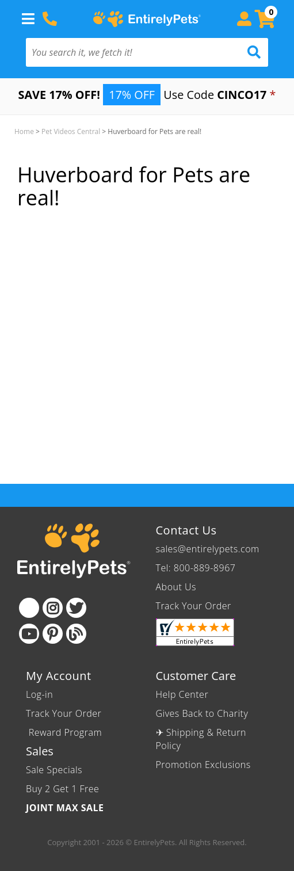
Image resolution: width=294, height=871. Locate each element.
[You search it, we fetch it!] (129, 52)
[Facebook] (29, 608)
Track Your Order (193, 605)
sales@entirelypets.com (207, 549)
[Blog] (76, 634)
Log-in (39, 694)
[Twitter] (76, 608)
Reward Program (65, 732)
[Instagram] (53, 608)
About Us (176, 586)
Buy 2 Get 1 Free (62, 788)
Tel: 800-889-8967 (196, 567)
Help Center (182, 694)
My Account (58, 675)
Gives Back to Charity (202, 713)
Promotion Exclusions (203, 764)
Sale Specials (54, 769)
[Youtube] (29, 634)
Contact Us (186, 530)
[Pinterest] (53, 634)
